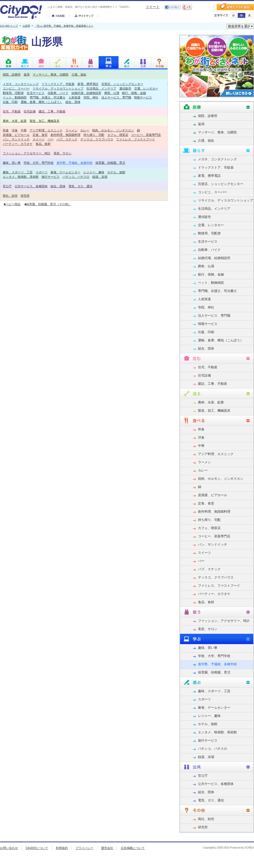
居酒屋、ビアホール (16, 134)
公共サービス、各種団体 (31, 186)
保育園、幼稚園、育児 (110, 162)
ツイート (153, 7)
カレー (84, 130)
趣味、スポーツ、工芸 (18, 172)
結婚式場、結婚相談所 (86, 93)
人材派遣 (74, 97)
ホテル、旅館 (116, 172)
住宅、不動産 (12, 111)
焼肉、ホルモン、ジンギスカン (113, 130)
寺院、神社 (90, 97)
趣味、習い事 (12, 162)
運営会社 (107, 848)
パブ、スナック (67, 139)
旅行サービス (51, 176)
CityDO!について (37, 848)
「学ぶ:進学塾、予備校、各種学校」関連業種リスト (64, 26)
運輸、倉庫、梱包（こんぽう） (42, 101)
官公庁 (7, 186)
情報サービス (143, 97)
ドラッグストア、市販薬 (58, 84)
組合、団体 (72, 101)
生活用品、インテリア (101, 88)
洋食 (15, 130)
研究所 (25, 195)
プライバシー (84, 848)
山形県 (26, 26)
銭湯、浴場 (99, 176)
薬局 (27, 74)
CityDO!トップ (9, 26)
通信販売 (125, 88)
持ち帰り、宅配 (93, 134)
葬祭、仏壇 (111, 93)
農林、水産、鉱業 (15, 120)
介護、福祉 (78, 74)
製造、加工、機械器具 (45, 120)
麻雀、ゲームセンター (65, 172)
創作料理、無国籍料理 (65, 134)
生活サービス (36, 93)
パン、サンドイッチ (16, 139)
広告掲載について (133, 848)
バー (51, 139)
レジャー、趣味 (93, 172)
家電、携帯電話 (87, 84)
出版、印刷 (10, 101)
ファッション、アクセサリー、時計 (27, 153)
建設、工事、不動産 (52, 111)
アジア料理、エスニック (46, 130)
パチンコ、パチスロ (76, 176)
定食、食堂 (40, 134)
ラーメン (71, 130)
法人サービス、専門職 (116, 97)
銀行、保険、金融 (134, 93)
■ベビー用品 (12, 204)
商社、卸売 (10, 195)
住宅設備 (30, 111)
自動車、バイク (58, 93)
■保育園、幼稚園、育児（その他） (47, 204)
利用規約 (62, 848)
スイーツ (39, 139)
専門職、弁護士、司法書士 (47, 97)
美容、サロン (62, 153)
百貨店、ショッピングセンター (122, 84)
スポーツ (42, 172)
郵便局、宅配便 (13, 93)
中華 (24, 130)
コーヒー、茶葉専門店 (146, 134)
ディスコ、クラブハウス (96, 139)
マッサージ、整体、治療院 (50, 74)
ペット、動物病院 (15, 97)
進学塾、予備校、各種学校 (74, 162)
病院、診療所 (12, 74)
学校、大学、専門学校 (39, 162)
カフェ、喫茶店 (117, 134)
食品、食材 (43, 143)
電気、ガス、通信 (80, 186)
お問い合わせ (9, 848)
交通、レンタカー (146, 88)
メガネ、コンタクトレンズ (21, 84)
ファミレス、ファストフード (135, 139)
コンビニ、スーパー (16, 88)
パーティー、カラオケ (18, 143)
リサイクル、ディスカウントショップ (58, 88)
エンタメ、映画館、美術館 (21, 176)
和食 (6, 130)
